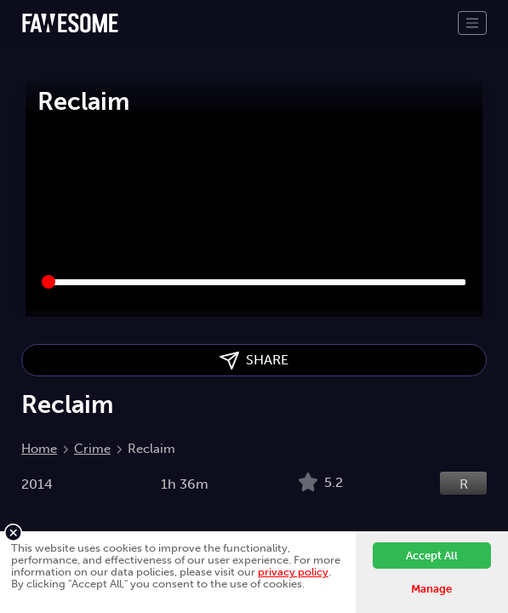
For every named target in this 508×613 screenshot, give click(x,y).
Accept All (432, 555)
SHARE (254, 361)
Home (39, 448)
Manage (431, 588)
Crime (92, 448)
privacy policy (293, 571)
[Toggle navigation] (472, 23)
